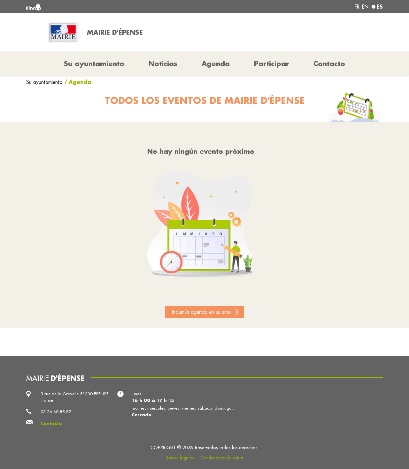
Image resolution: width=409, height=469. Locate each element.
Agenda (216, 63)
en (365, 7)
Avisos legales (180, 458)
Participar (271, 63)
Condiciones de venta (221, 458)
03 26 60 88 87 (56, 411)
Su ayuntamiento (45, 82)
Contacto (329, 63)
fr (357, 7)
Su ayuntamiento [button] (94, 63)
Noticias (163, 63)
